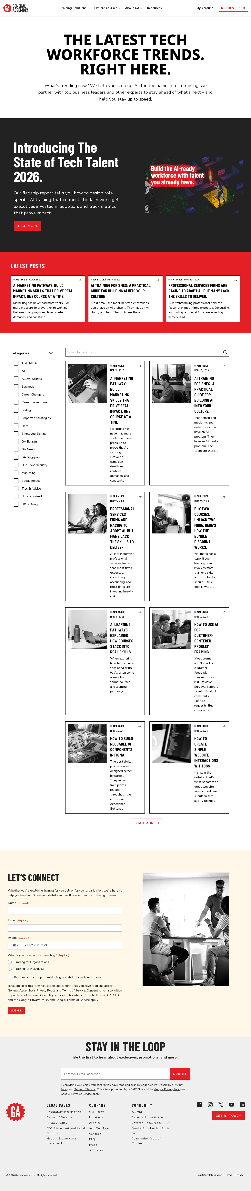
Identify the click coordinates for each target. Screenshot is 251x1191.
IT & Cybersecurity (34, 465)
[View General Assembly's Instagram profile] (210, 1104)
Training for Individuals (29, 969)
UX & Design (30, 504)
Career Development (36, 402)
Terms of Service (73, 990)
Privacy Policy (45, 990)
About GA (132, 8)
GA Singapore (31, 457)
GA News (28, 449)
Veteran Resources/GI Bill (151, 1123)
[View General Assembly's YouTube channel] (231, 1104)
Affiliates (96, 1150)
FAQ (92, 1139)
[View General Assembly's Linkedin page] (242, 1104)
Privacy (239, 1174)
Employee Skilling (34, 434)
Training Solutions (73, 8)
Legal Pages (58, 1105)
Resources (154, 8)
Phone (18, 938)
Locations (96, 1117)
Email (18, 920)
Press (93, 1145)
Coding (26, 410)
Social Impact (31, 481)
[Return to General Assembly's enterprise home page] (15, 8)
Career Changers (33, 394)
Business (28, 387)
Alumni (137, 1112)
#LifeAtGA (29, 363)
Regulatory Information (64, 1112)
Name (18, 903)
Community (142, 1105)
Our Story (96, 1112)
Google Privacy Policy (34, 1000)
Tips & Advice (31, 488)
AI (23, 371)
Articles (95, 1123)
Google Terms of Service (72, 1000)
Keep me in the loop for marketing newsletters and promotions (57, 977)
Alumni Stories (32, 379)
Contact (95, 1134)
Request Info (233, 8)
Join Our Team (100, 1128)
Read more (27, 226)
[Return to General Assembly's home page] (15, 1111)
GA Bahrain (29, 441)
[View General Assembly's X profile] (220, 1104)
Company (97, 1105)
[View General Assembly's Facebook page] (199, 1104)
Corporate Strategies (36, 418)
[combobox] (15, 945)
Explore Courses (105, 8)
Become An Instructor (148, 1117)
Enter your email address (82, 1074)
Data (25, 426)
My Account (205, 8)
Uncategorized (32, 496)
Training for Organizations (31, 962)
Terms (229, 1174)
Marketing (28, 473)
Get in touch (229, 1116)
